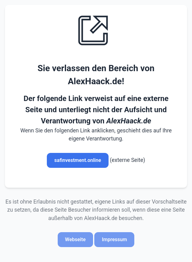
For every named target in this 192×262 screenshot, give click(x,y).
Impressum (114, 239)
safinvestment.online (77, 160)
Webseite (75, 239)
